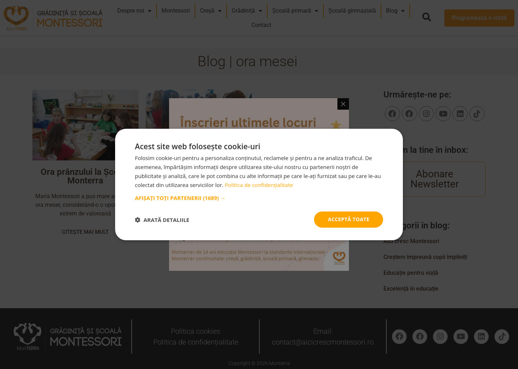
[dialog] (259, 184)
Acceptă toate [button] (348, 219)
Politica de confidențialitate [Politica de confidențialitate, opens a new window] (259, 184)
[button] (259, 198)
